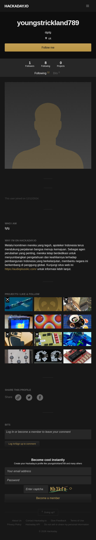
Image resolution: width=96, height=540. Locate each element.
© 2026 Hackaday (48, 531)
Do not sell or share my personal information (66, 524)
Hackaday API (33, 524)
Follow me (48, 47)
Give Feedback (58, 520)
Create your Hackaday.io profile (28, 463)
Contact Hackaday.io (36, 520)
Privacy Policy (14, 524)
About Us (16, 520)
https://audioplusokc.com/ (20, 269)
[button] (88, 6)
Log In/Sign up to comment (22, 443)
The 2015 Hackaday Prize (37, 334)
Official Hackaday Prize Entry (66, 300)
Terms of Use (77, 520)
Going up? (48, 512)
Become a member (48, 498)
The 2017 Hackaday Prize (7, 300)
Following (42, 73)
